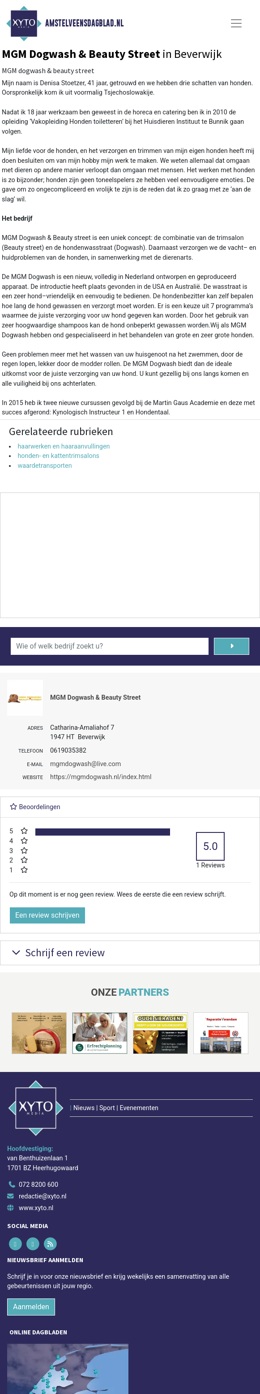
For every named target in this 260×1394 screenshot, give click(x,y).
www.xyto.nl (36, 1208)
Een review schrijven (47, 915)
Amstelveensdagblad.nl (84, 23)
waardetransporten (44, 466)
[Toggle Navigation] (236, 23)
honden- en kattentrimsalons (58, 456)
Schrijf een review (57, 952)
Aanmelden (31, 1307)
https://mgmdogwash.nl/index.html (100, 777)
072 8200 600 (38, 1185)
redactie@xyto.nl (43, 1196)
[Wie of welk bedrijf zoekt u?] (110, 646)
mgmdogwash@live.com (85, 764)
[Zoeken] (231, 646)
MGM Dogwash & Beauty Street (95, 697)
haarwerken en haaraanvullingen (63, 446)
